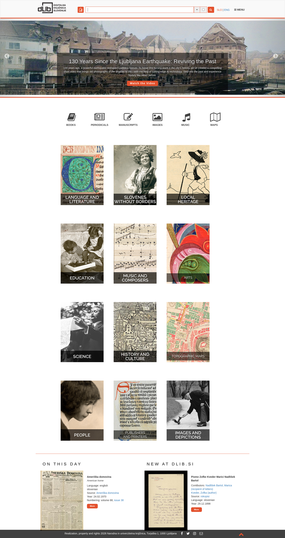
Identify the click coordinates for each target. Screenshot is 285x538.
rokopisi (205, 496)
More (92, 506)
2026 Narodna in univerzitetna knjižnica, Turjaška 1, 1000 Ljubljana (139, 533)
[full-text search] (203, 9)
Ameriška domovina (107, 492)
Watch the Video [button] (142, 83)
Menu (239, 9)
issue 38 (119, 500)
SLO (219, 9)
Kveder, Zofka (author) (203, 492)
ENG (226, 9)
